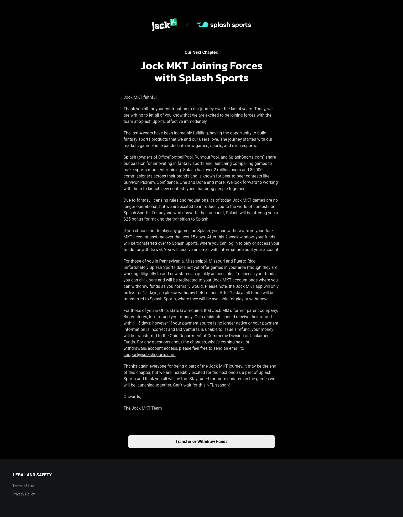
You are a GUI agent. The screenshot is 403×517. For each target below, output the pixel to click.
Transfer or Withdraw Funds (201, 441)
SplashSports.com (246, 157)
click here (148, 280)
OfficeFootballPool (175, 157)
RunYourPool (207, 157)
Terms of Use (23, 486)
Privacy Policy (23, 494)
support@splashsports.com (150, 354)
